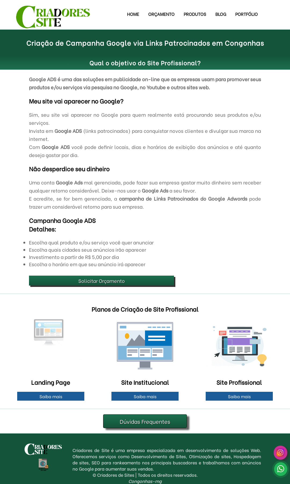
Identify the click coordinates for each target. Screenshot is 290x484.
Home (133, 14)
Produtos (195, 14)
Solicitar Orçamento (101, 280)
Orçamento (161, 14)
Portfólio (246, 14)
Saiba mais (50, 396)
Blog (220, 14)
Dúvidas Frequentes (145, 421)
